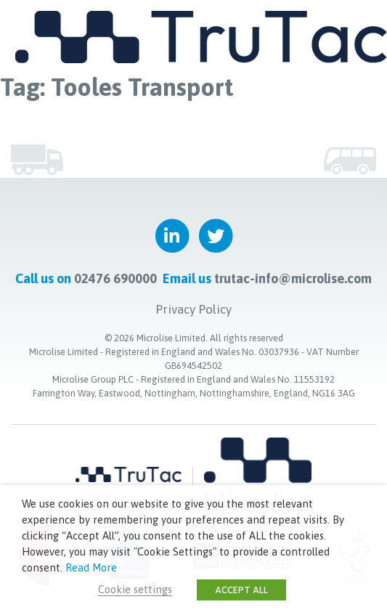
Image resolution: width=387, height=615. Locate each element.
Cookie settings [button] (135, 589)
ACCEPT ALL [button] (241, 590)
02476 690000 (115, 278)
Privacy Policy (193, 309)
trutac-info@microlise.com (293, 278)
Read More (91, 567)
